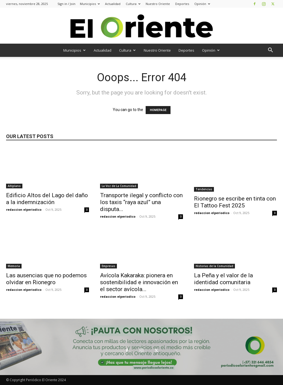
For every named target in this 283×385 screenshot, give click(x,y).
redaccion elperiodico (23, 209)
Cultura (133, 4)
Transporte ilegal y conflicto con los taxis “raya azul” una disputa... (141, 202)
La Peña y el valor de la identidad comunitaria (223, 279)
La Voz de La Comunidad (119, 186)
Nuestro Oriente (158, 4)
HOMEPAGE (158, 110)
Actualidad (112, 4)
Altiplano (14, 186)
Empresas (108, 266)
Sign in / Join (66, 4)
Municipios (90, 4)
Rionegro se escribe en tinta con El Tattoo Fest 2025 (235, 202)
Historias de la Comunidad (214, 266)
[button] (270, 50)
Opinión (202, 4)
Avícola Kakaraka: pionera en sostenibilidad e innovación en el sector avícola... (139, 282)
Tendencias (204, 189)
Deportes (182, 4)
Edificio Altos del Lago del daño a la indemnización (47, 198)
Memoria (14, 266)
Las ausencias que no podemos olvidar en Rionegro (46, 279)
